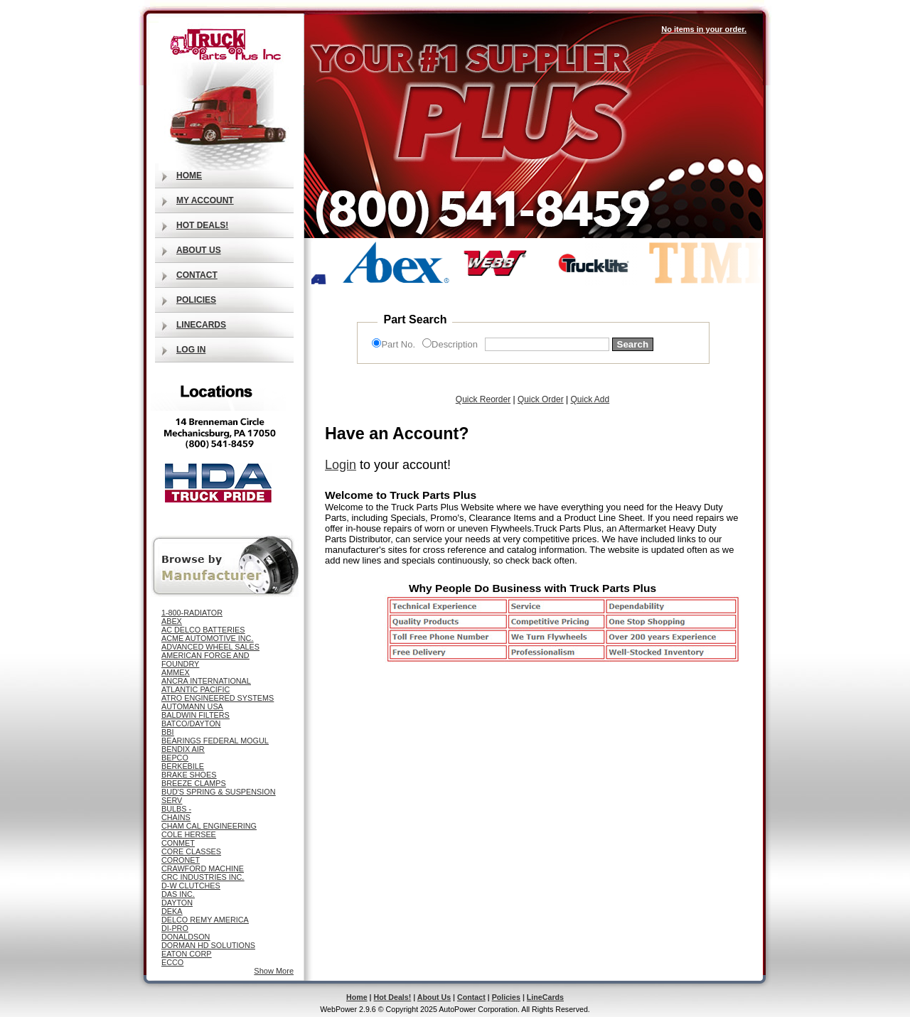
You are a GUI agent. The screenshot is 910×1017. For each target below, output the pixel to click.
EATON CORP (186, 953)
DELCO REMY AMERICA (205, 919)
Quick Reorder (483, 399)
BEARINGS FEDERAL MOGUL (215, 740)
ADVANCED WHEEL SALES (210, 646)
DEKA (171, 911)
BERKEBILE (182, 766)
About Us (198, 250)
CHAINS (176, 817)
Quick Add (589, 399)
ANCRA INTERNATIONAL (206, 681)
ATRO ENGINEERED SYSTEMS (217, 698)
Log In (190, 350)
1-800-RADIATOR (192, 612)
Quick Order (541, 399)
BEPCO (174, 757)
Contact (197, 275)
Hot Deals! (202, 225)
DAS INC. (178, 894)
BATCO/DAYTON (190, 723)
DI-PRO (174, 928)
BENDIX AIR (183, 749)
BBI (167, 732)
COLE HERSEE (188, 834)
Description (455, 344)
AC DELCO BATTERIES (203, 629)
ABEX (171, 621)
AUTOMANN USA (192, 706)
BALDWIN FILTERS (195, 715)
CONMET (178, 843)
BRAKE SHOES (188, 774)
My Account (205, 200)
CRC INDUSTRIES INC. (202, 877)
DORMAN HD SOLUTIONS (208, 945)
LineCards (201, 325)
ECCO (172, 962)
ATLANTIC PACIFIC (195, 689)
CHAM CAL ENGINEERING (209, 826)
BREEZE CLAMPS (193, 783)
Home (189, 176)
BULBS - (176, 809)
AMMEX (175, 672)
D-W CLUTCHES (190, 885)
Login (340, 465)
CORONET (180, 860)
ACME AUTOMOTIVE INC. (207, 638)
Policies (196, 300)
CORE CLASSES (191, 851)
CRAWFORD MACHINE (202, 868)
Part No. (398, 344)
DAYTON (177, 902)
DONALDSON (185, 936)
